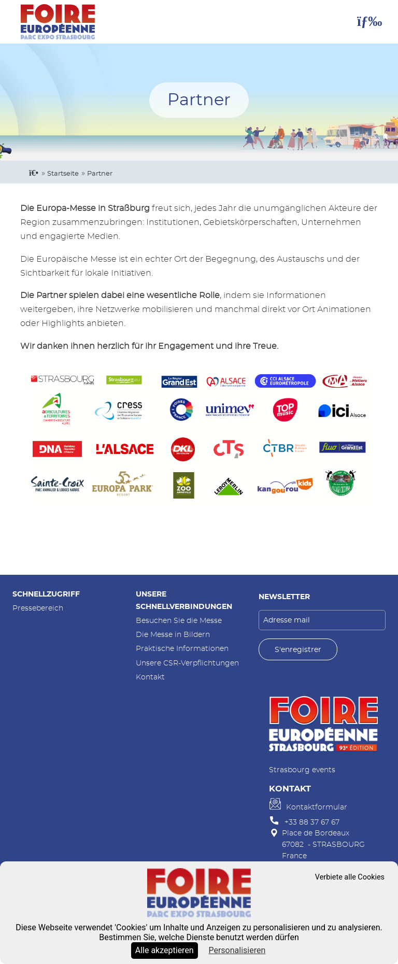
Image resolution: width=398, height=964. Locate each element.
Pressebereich (37, 608)
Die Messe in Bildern (173, 635)
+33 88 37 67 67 (312, 822)
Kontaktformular (316, 807)
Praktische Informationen (182, 649)
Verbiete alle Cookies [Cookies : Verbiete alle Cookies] (350, 877)
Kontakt (150, 677)
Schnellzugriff (46, 594)
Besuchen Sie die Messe (179, 621)
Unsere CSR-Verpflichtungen (187, 663)
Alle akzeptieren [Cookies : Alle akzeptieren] (164, 950)
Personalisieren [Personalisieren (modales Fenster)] (236, 950)
